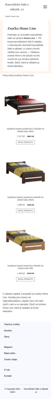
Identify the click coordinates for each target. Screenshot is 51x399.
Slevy (6, 337)
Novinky (8, 330)
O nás (7, 370)
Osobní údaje (10, 359)
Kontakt (7, 376)
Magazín (8, 347)
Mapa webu (9, 353)
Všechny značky (12, 324)
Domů (7, 16)
